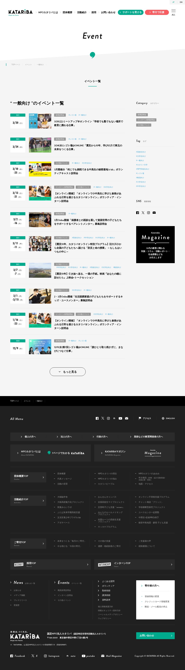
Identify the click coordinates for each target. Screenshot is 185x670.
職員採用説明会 (64, 590)
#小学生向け (100, 238)
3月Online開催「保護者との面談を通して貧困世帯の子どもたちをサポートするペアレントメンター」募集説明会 (88, 222)
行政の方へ (102, 436)
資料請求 (106, 600)
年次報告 (152, 479)
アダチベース (63, 523)
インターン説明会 (65, 595)
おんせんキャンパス (107, 497)
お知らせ (17, 590)
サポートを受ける (132, 12)
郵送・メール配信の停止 (156, 607)
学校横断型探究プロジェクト (152, 507)
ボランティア (108, 586)
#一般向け (83, 115)
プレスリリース (20, 600)
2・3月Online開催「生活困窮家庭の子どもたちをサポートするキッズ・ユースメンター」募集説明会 (88, 298)
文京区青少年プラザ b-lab (69, 517)
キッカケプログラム (107, 527)
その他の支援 (104, 541)
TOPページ (15, 65)
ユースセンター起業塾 (149, 512)
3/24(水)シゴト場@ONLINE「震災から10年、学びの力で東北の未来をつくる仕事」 (88, 147)
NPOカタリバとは (48, 12)
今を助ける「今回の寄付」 (69, 546)
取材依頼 (106, 591)
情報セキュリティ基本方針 (109, 611)
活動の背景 (62, 484)
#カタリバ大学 (141, 165)
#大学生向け (87, 163)
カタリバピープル (106, 484)
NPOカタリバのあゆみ (149, 474)
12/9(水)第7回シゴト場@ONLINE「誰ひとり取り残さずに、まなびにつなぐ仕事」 (88, 349)
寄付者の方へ (152, 586)
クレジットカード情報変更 (157, 602)
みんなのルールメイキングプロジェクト (110, 513)
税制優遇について (147, 546)
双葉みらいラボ (64, 507)
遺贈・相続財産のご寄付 (109, 546)
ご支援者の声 (145, 541)
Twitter (143, 212)
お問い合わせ (108, 12)
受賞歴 (16, 605)
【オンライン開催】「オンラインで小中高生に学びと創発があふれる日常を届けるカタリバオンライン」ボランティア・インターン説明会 (87, 197)
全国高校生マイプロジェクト (111, 502)
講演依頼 (106, 595)
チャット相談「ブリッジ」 (151, 502)
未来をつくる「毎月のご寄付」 (71, 541)
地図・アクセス (146, 484)
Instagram (148, 212)
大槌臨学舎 (62, 497)
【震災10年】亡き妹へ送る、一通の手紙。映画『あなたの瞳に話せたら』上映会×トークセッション (87, 275)
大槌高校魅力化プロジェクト (70, 502)
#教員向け (117, 267)
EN (181, 2)
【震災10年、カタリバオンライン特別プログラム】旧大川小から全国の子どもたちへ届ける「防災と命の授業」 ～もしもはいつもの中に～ (88, 248)
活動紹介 (82, 12)
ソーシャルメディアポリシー (110, 614)
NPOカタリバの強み (107, 479)
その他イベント (62, 163)
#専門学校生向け (142, 169)
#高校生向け (77, 238)
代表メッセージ (64, 479)
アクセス (147, 418)
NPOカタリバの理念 (107, 474)
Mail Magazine (154, 212)
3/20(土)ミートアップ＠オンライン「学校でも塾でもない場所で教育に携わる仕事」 (88, 123)
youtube (120, 418)
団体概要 (67, 12)
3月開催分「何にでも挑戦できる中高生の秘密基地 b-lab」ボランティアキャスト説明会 (88, 171)
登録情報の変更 (152, 596)
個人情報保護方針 (105, 607)
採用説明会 (60, 115)
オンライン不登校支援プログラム (154, 497)
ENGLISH (170, 418)
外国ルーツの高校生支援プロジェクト (109, 521)
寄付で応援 (158, 12)
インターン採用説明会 (64, 187)
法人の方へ (66, 436)
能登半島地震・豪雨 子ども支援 (153, 523)
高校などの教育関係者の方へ (148, 436)
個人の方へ (30, 436)
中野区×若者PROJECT (149, 517)
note (114, 418)
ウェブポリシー (104, 618)
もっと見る (70, 372)
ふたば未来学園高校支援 (68, 512)
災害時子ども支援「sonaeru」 (111, 507)
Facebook (137, 212)
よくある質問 (108, 581)
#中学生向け (88, 238)
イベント (28, 65)
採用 (93, 12)
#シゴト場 (73, 115)
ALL (173, 12)
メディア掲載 (19, 595)
